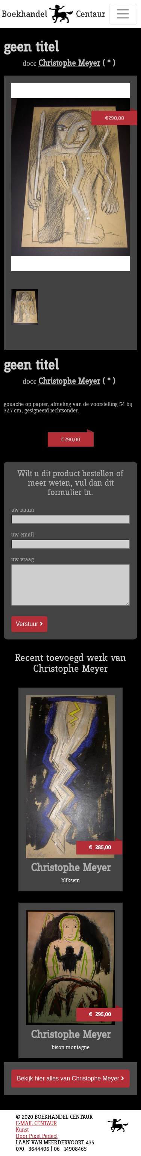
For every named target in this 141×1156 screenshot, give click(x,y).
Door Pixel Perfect (37, 1136)
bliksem (70, 880)
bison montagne (70, 1047)
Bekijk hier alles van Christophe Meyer (70, 1078)
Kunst (22, 1130)
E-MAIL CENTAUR (36, 1123)
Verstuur (29, 624)
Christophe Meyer (69, 63)
